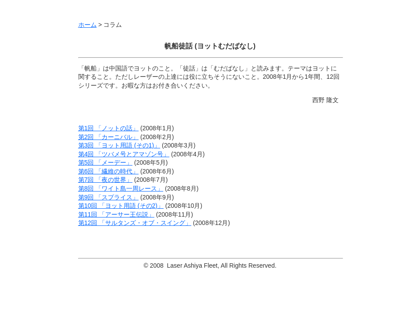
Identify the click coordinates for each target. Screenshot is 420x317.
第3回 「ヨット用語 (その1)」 (119, 145)
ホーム (87, 24)
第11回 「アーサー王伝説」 (116, 214)
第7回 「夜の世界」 (105, 179)
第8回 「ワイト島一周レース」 (121, 188)
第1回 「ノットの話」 (108, 128)
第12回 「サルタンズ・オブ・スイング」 (134, 222)
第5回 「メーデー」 (105, 162)
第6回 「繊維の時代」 (108, 171)
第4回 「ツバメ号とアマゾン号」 (124, 154)
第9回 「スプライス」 (108, 197)
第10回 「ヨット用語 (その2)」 (121, 205)
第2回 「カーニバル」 (108, 136)
